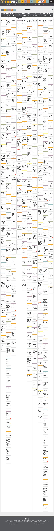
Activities (17, 4)
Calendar (33, 4)
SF (4, 9)
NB (7, 9)
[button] (52, 10)
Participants (9, 4)
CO (14, 9)
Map (39, 4)
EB (9, 9)
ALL (2, 9)
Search (45, 4)
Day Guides (25, 4)
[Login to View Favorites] (50, 10)
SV (11, 9)
